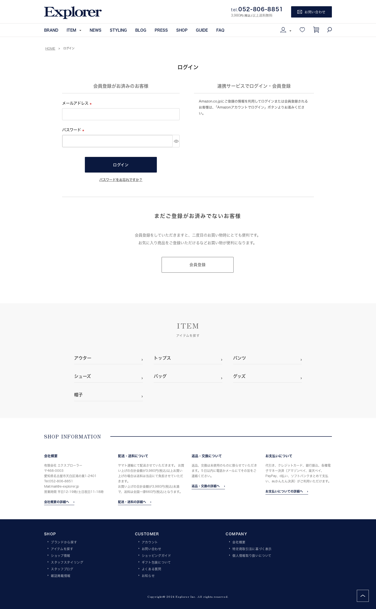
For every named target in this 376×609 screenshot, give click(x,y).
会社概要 (239, 542)
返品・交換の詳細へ (206, 486)
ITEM (71, 30)
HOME (50, 48)
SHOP (182, 30)
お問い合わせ (151, 549)
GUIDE (202, 30)
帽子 (78, 395)
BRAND (51, 30)
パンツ (239, 358)
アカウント (150, 542)
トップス (162, 358)
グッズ (239, 376)
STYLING (118, 30)
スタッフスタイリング (67, 562)
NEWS (95, 30)
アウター (82, 358)
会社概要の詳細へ (56, 502)
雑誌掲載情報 (60, 576)
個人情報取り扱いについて (251, 555)
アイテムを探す (62, 549)
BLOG (140, 30)
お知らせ (148, 576)
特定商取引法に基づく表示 (252, 549)
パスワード (74, 129)
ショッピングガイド (156, 555)
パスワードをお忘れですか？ (120, 180)
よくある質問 (151, 569)
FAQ (220, 30)
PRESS (161, 30)
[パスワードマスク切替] (176, 141)
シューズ (82, 376)
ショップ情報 (60, 555)
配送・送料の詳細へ (132, 502)
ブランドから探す (64, 542)
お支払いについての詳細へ (284, 491)
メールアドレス (78, 103)
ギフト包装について (156, 562)
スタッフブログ (62, 569)
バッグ (160, 376)
